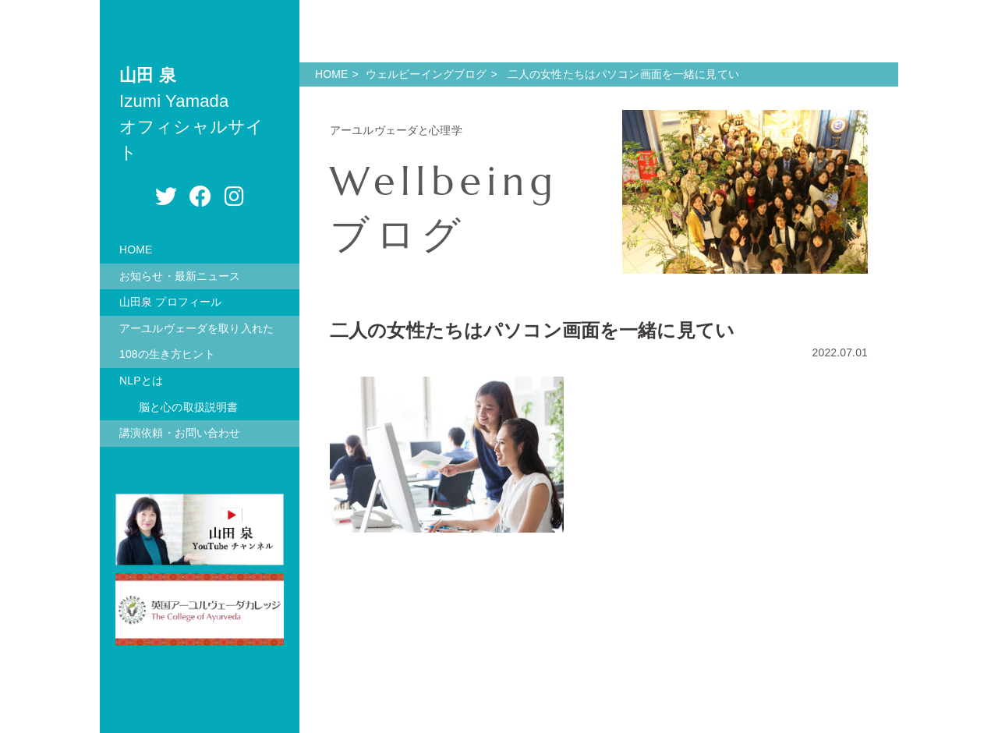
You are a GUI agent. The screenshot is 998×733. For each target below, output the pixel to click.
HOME (136, 249)
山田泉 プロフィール (170, 302)
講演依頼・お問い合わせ (180, 433)
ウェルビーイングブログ (426, 74)
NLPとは (141, 380)
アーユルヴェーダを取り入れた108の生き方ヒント (196, 341)
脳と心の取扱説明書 (188, 407)
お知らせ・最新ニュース (180, 276)
